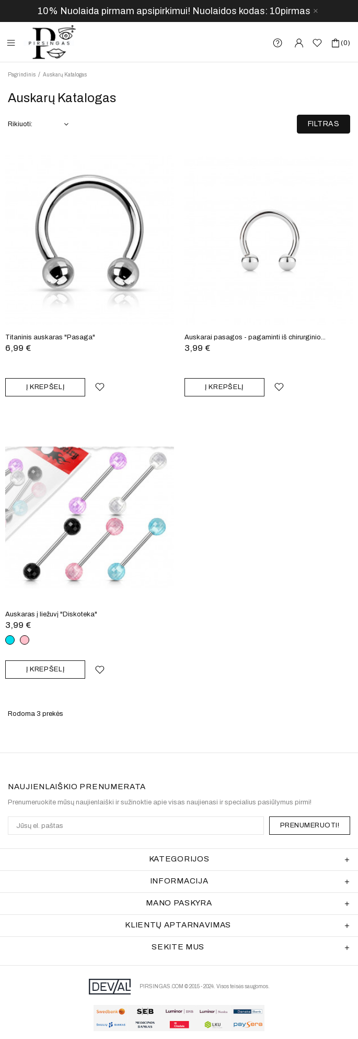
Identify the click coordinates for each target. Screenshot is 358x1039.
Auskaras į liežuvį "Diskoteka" (51, 614)
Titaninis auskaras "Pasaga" (50, 337)
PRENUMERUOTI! (310, 825)
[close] (315, 11)
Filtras (324, 124)
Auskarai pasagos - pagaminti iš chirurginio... (255, 337)
